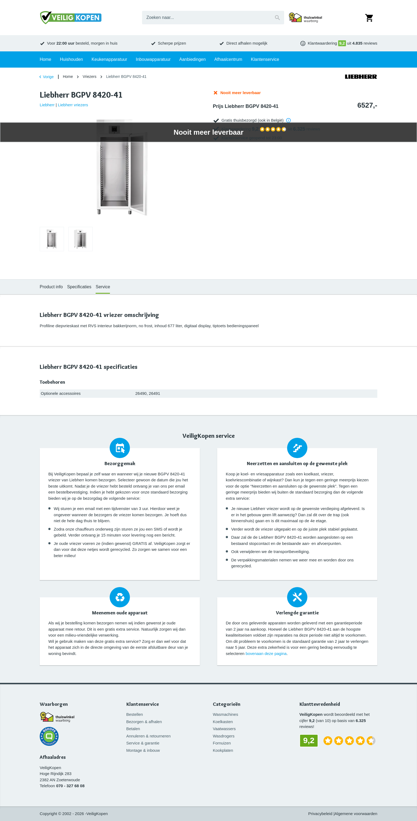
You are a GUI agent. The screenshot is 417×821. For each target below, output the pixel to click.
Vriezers (89, 76)
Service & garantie (143, 743)
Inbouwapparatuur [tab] (153, 59)
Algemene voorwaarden (356, 813)
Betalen (133, 728)
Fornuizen (222, 743)
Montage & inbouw (143, 750)
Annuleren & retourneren (148, 736)
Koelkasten (223, 721)
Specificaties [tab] (79, 286)
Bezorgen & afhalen (144, 721)
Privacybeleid (320, 813)
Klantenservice (142, 704)
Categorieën (226, 704)
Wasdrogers (223, 736)
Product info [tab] (51, 286)
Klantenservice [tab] (265, 59)
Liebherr (47, 104)
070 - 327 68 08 (70, 785)
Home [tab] (45, 59)
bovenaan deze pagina (266, 653)
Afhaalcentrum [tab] (228, 59)
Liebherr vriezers (73, 104)
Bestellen (134, 714)
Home (68, 76)
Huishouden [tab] (71, 59)
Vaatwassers (224, 728)
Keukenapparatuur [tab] (109, 59)
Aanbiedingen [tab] (192, 59)
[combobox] (213, 17)
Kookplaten (223, 750)
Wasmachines (225, 714)
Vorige (46, 77)
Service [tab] (103, 286)
